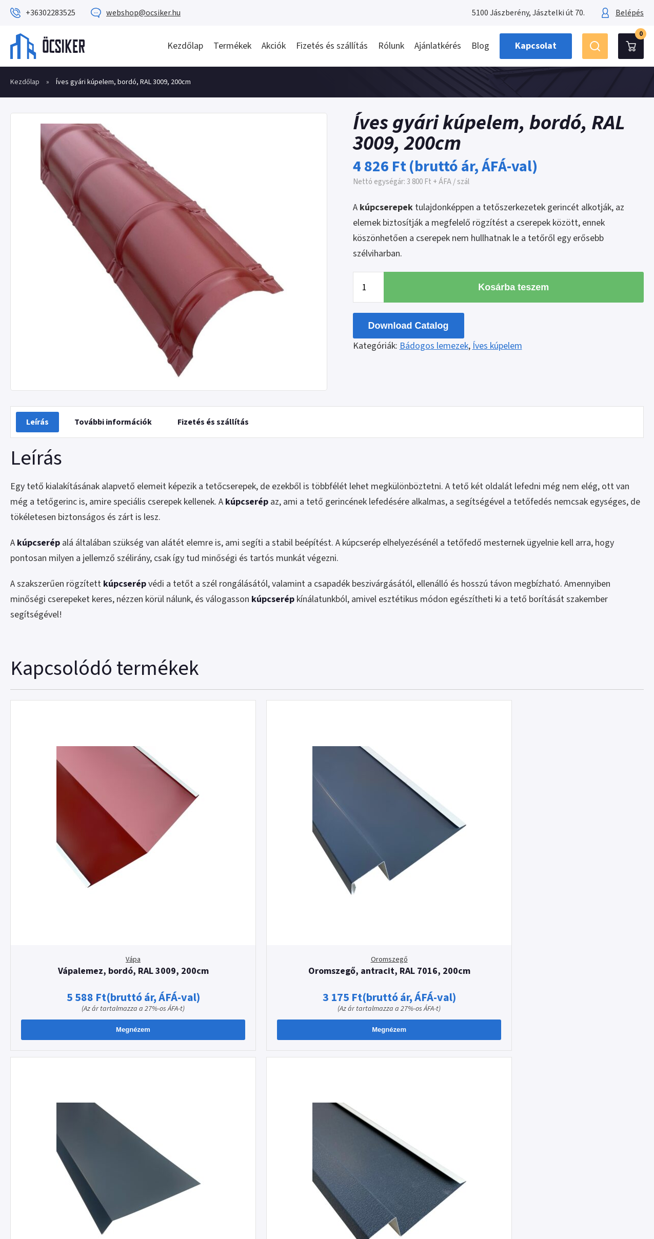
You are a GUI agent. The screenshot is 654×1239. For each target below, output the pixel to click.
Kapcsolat (536, 45)
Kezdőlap (185, 45)
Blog (480, 45)
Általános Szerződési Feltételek (402, 1059)
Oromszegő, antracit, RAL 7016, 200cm (246, 881)
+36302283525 (50, 12)
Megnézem (86, 946)
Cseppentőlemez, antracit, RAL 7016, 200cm (407, 881)
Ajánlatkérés (437, 45)
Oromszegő (246, 865)
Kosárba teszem (513, 287)
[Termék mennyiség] (368, 287)
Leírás (37, 422)
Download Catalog (408, 326)
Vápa (85, 865)
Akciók (274, 45)
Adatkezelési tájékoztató (390, 1074)
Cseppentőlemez (407, 865)
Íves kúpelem (497, 345)
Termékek (232, 45)
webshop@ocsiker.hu (143, 12)
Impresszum (366, 1090)
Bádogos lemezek (434, 345)
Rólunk (391, 45)
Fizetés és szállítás (332, 45)
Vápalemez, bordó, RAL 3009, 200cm (85, 881)
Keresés (595, 46)
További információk (113, 422)
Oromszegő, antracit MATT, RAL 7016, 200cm (568, 881)
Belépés (630, 12)
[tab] (37, 422)
